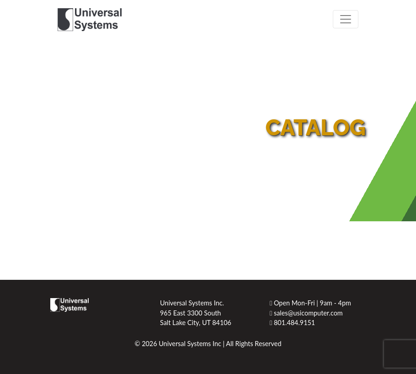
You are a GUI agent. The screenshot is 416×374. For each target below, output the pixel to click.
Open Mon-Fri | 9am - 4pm (310, 303)
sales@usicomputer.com (306, 313)
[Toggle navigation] (345, 19)
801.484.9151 (292, 322)
